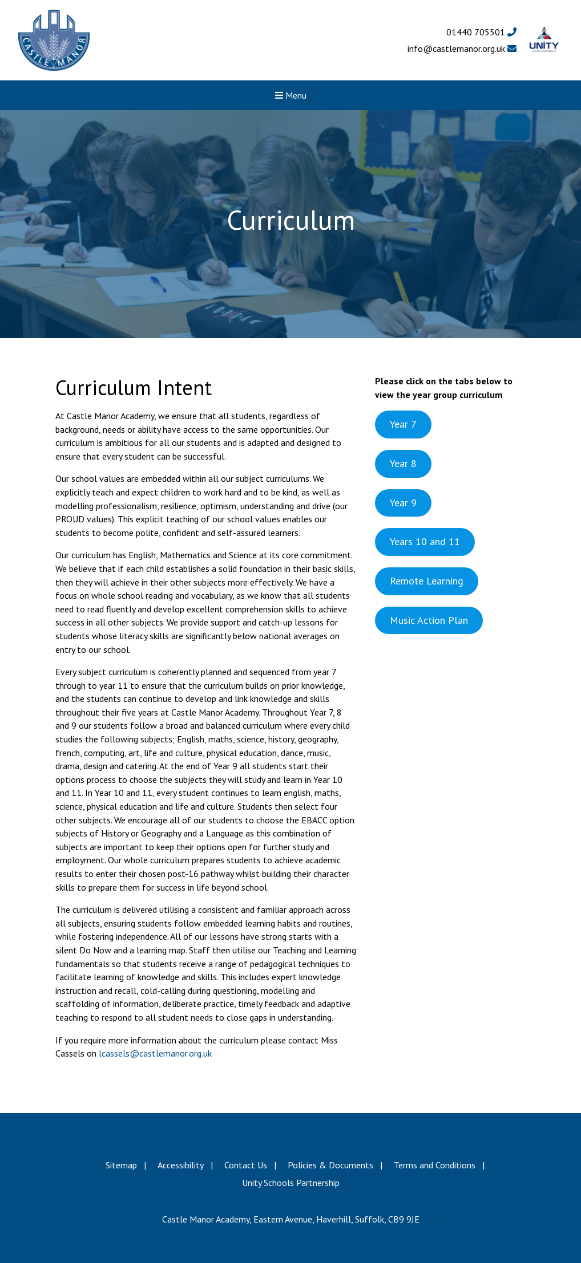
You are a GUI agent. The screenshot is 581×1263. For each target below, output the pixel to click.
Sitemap (121, 1165)
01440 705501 (481, 32)
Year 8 (403, 463)
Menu (290, 95)
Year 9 (403, 502)
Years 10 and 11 (425, 541)
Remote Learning (426, 580)
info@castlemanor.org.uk (462, 48)
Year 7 (403, 424)
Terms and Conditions (434, 1165)
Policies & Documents (330, 1165)
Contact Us (245, 1165)
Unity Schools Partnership (291, 1182)
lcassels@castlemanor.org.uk (154, 1053)
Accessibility (181, 1165)
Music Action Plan (429, 620)
